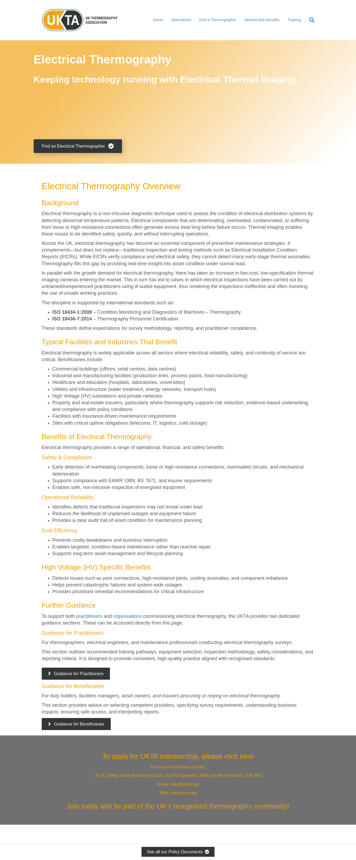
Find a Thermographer (217, 20)
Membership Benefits (262, 20)
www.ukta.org (183, 793)
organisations (127, 616)
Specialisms (181, 20)
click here (239, 756)
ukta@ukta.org (184, 784)
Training (294, 20)
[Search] (310, 20)
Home (158, 20)
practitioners (89, 616)
